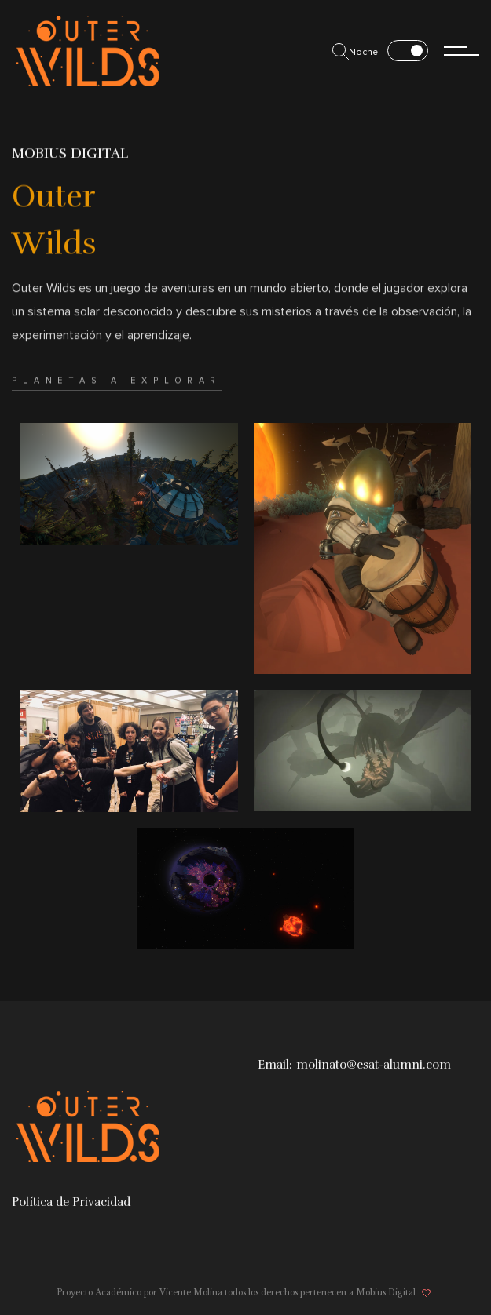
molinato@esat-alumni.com (373, 1065)
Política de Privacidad (71, 1202)
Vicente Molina (190, 1293)
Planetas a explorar (117, 398)
